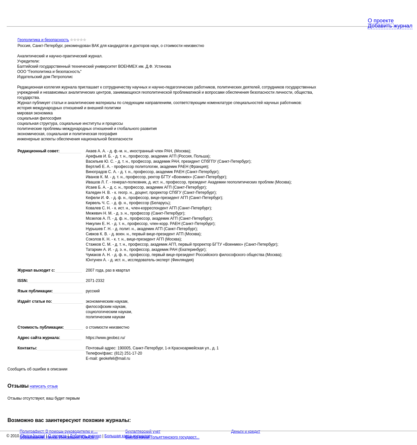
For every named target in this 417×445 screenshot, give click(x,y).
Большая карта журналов (127, 436)
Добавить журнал (390, 26)
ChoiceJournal (32, 436)
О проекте (381, 21)
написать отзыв (44, 386)
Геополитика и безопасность (43, 40)
